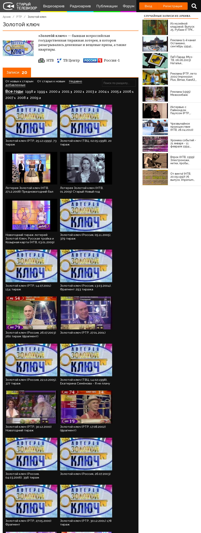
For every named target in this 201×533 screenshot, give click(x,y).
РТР (19, 16)
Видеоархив (53, 6)
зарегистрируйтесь (43, 505)
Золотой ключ (37, 16)
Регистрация (172, 6)
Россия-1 (101, 60)
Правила (48, 517)
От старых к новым (51, 81)
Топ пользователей (123, 517)
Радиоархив (80, 6)
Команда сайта (25, 517)
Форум (128, 6)
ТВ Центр (68, 60)
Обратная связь (66, 517)
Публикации (107, 6)
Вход (148, 6)
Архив (7, 16)
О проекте (7, 517)
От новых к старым (19, 81)
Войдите (14, 505)
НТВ (46, 60)
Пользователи (95, 517)
